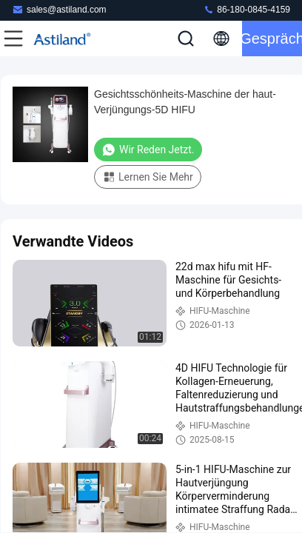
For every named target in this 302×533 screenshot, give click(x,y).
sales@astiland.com (59, 9)
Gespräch (272, 38)
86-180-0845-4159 (246, 9)
